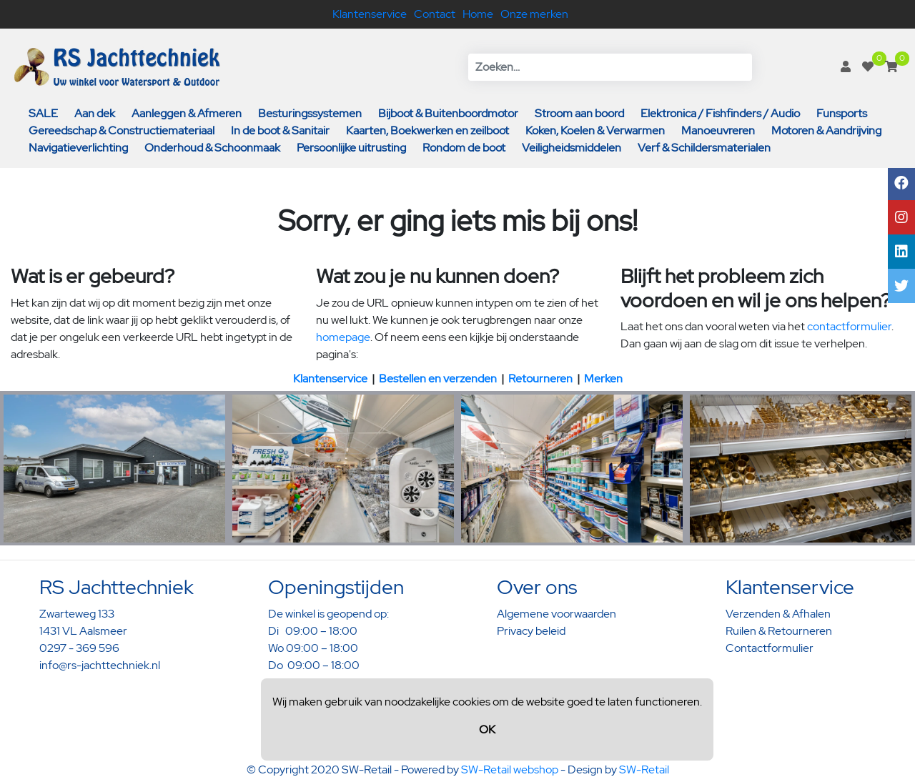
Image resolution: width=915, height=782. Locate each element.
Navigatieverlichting (78, 147)
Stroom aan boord (579, 113)
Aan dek (94, 113)
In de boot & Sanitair (280, 130)
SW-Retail (644, 769)
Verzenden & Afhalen (778, 613)
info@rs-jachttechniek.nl (99, 665)
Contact (434, 13)
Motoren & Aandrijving (826, 130)
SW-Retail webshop (509, 769)
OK (487, 729)
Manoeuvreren (718, 130)
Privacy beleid (531, 630)
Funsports (841, 113)
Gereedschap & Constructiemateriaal (121, 130)
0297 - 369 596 (79, 647)
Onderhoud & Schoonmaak (212, 147)
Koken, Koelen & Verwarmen (595, 130)
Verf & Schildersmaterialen (704, 147)
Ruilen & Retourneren (779, 630)
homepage (343, 337)
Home (478, 13)
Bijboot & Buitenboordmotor (448, 113)
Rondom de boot (463, 147)
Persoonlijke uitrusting (351, 147)
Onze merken (534, 13)
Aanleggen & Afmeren (187, 113)
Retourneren (540, 378)
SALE (43, 113)
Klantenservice (369, 13)
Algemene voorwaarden (556, 613)
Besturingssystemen (310, 113)
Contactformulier (769, 647)
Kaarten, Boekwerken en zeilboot (427, 130)
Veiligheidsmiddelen (571, 147)
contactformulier (849, 326)
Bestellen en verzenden (438, 378)
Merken (603, 378)
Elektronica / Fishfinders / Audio (720, 113)
